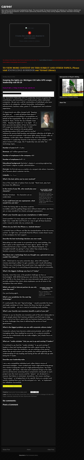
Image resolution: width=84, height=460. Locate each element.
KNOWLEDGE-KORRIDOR (21, 70)
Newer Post (6, 449)
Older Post (51, 449)
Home (29, 449)
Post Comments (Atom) (32, 455)
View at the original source (12, 386)
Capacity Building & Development (45, 60)
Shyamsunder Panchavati (30, 396)
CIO (13, 394)
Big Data (9, 394)
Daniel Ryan (23, 394)
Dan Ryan (13, 175)
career (6, 6)
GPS (28, 394)
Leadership (9, 396)
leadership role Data (18, 396)
